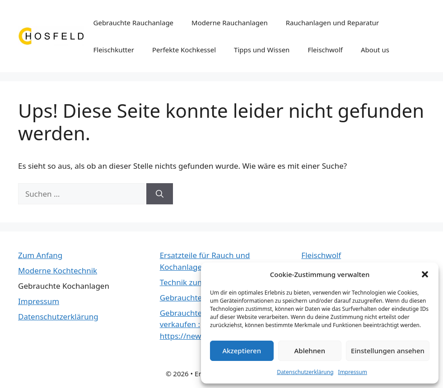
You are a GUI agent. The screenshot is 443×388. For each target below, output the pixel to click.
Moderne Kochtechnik (57, 270)
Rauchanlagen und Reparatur (332, 22)
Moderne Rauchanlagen (229, 22)
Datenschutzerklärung (305, 372)
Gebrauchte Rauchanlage (133, 22)
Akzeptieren (241, 350)
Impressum (352, 372)
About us (375, 49)
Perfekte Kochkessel (184, 49)
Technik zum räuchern (199, 282)
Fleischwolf (325, 49)
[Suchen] (159, 194)
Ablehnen (310, 350)
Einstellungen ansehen (387, 350)
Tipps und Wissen (261, 49)
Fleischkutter (113, 49)
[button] (424, 274)
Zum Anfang (40, 255)
